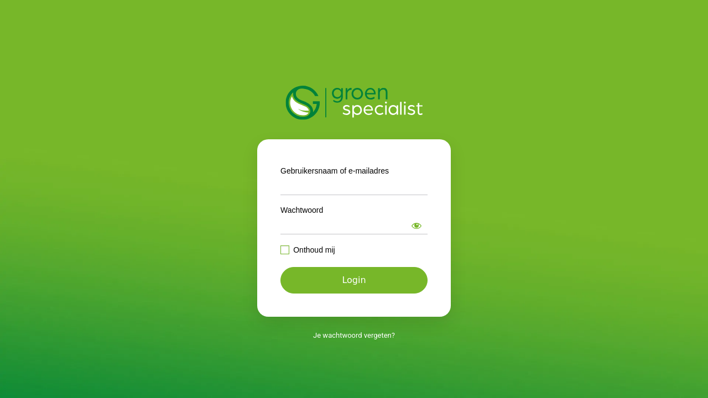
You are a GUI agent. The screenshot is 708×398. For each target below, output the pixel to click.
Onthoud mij (314, 249)
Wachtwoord (301, 210)
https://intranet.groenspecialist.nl (354, 103)
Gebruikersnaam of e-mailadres (334, 170)
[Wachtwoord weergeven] (416, 225)
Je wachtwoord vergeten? (354, 335)
